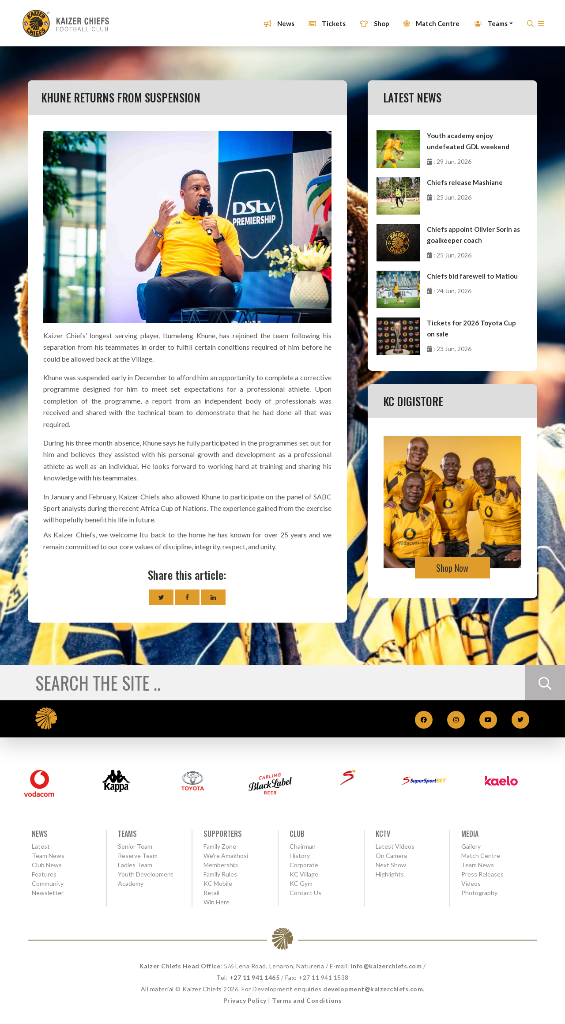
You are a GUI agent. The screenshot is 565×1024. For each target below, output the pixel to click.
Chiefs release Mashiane (465, 182)
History (300, 855)
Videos (471, 883)
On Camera (391, 855)
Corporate (304, 865)
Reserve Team (138, 855)
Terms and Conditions (307, 1000)
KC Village (304, 874)
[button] (537, 21)
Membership (220, 865)
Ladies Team (135, 865)
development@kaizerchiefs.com (373, 989)
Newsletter (48, 892)
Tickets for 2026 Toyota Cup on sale (471, 328)
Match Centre (427, 19)
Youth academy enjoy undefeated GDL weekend (468, 141)
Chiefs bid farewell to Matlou (472, 276)
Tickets (323, 19)
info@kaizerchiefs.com (386, 966)
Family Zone (219, 846)
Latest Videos (395, 846)
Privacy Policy (245, 1000)
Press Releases (482, 874)
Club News (47, 865)
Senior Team (135, 846)
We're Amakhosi (225, 855)
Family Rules (220, 874)
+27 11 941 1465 (255, 977)
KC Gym (301, 883)
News (275, 19)
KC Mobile (217, 883)
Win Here (216, 902)
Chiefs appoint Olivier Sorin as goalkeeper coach (473, 234)
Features (44, 874)
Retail (211, 892)
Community (48, 883)
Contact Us (305, 892)
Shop (370, 19)
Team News (48, 855)
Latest (41, 846)
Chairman (303, 846)
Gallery (471, 846)
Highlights (390, 874)
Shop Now (452, 567)
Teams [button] (487, 19)
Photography (479, 892)
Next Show (391, 865)
